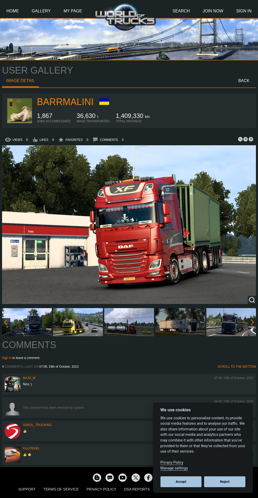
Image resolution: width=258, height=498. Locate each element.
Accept (181, 482)
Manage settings (174, 468)
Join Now (213, 11)
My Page (73, 11)
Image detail (20, 80)
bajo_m (29, 378)
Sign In (244, 11)
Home (12, 11)
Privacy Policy (101, 489)
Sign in (7, 358)
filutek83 (31, 448)
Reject (225, 482)
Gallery (41, 11)
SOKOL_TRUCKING (37, 425)
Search (181, 11)
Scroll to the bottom (236, 366)
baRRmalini (65, 102)
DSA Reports (137, 489)
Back (243, 80)
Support (27, 489)
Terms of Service (61, 489)
